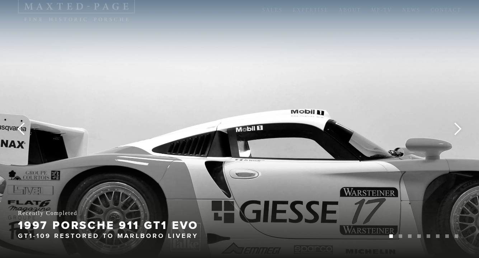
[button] (14, 129)
